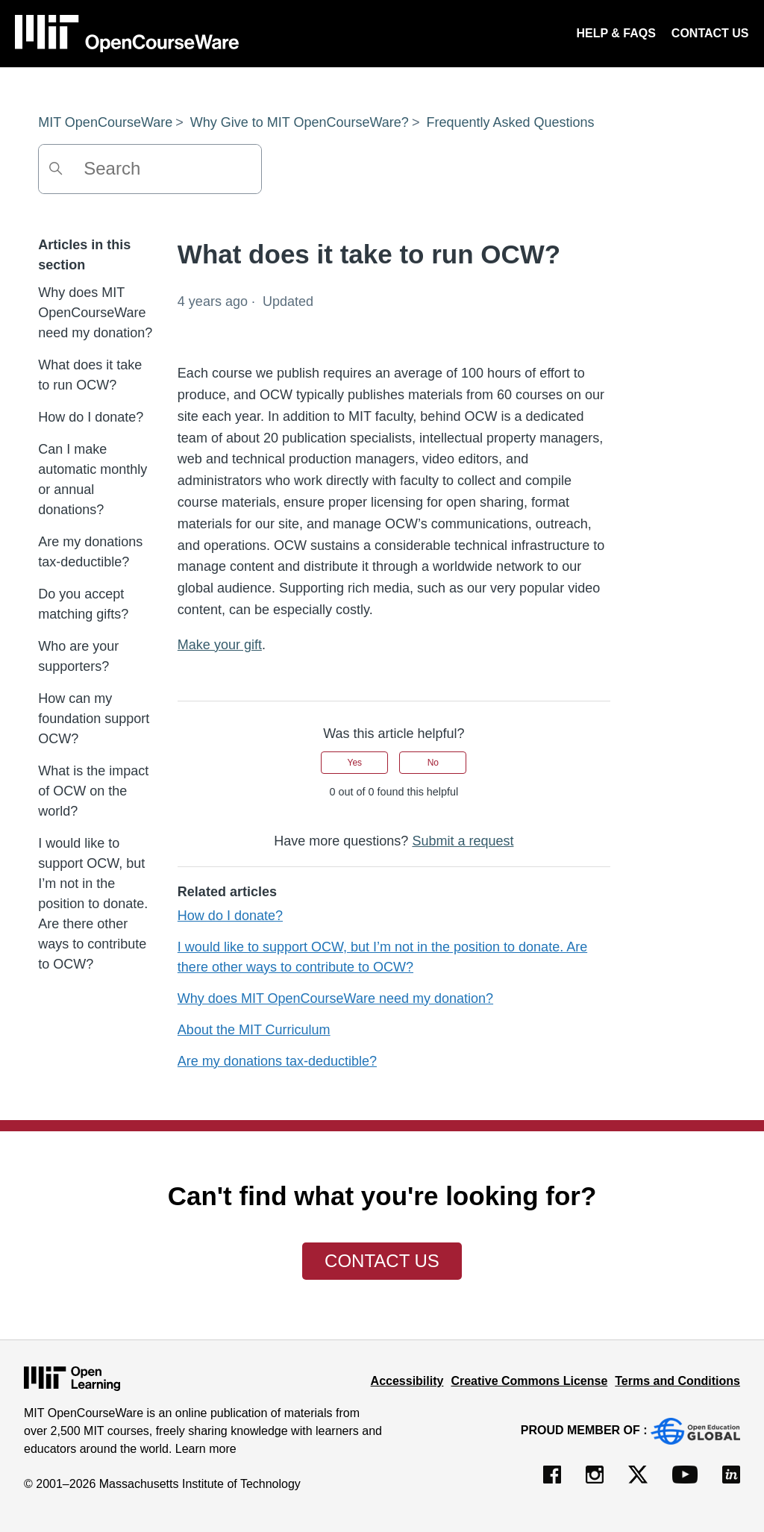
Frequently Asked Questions (510, 122)
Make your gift (220, 644)
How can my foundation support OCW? (93, 718)
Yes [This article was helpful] (355, 762)
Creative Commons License (529, 1381)
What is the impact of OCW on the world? (93, 791)
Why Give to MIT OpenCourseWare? (299, 122)
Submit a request (462, 841)
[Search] (150, 169)
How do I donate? (90, 417)
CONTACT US (710, 33)
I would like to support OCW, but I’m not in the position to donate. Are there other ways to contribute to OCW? (93, 904)
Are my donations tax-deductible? (90, 551)
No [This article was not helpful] (433, 762)
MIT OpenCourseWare (105, 122)
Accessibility (407, 1381)
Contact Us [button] (382, 1261)
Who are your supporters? (78, 656)
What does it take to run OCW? (90, 375)
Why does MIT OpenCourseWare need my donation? (95, 312)
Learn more (206, 1448)
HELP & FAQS (615, 33)
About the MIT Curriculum (254, 1029)
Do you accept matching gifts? (83, 604)
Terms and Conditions (677, 1381)
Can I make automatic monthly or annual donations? (92, 479)
